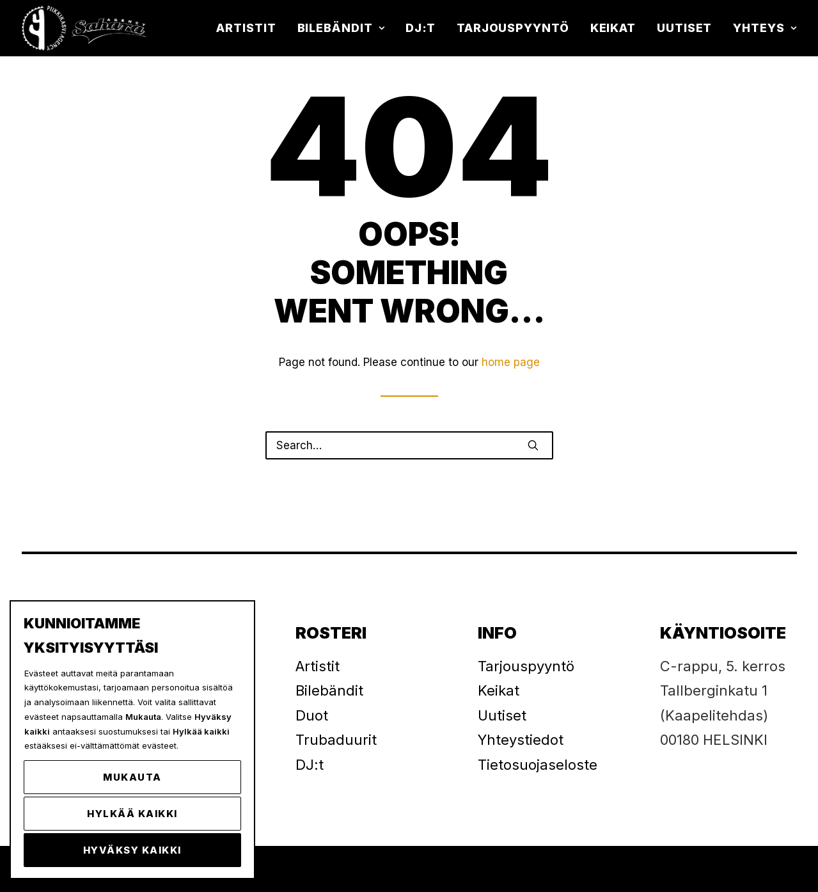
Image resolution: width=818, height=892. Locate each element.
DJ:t (420, 28)
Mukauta (132, 777)
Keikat (613, 28)
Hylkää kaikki (132, 814)
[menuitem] (250, 28)
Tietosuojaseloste (537, 764)
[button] (533, 445)
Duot (311, 715)
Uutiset (684, 28)
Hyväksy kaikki (132, 850)
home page (511, 362)
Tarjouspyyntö (513, 28)
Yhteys (764, 28)
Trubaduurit (336, 739)
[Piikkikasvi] (86, 28)
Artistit (246, 28)
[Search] (409, 445)
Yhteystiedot (520, 739)
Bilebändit (341, 28)
